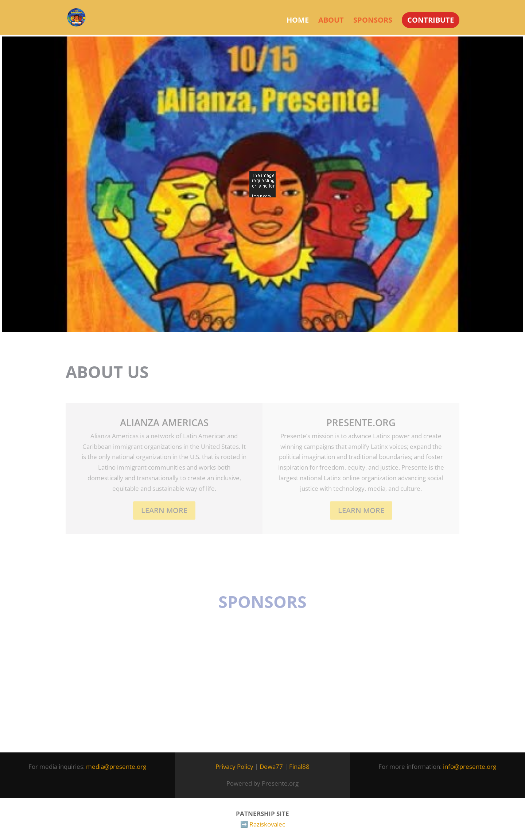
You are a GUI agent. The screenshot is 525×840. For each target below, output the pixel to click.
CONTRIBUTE (430, 20)
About (331, 21)
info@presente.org (469, 766)
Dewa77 (271, 766)
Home (298, 21)
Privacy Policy (234, 766)
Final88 (299, 766)
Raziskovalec (267, 824)
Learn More (164, 510)
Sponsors (372, 21)
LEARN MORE (361, 510)
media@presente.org (116, 766)
